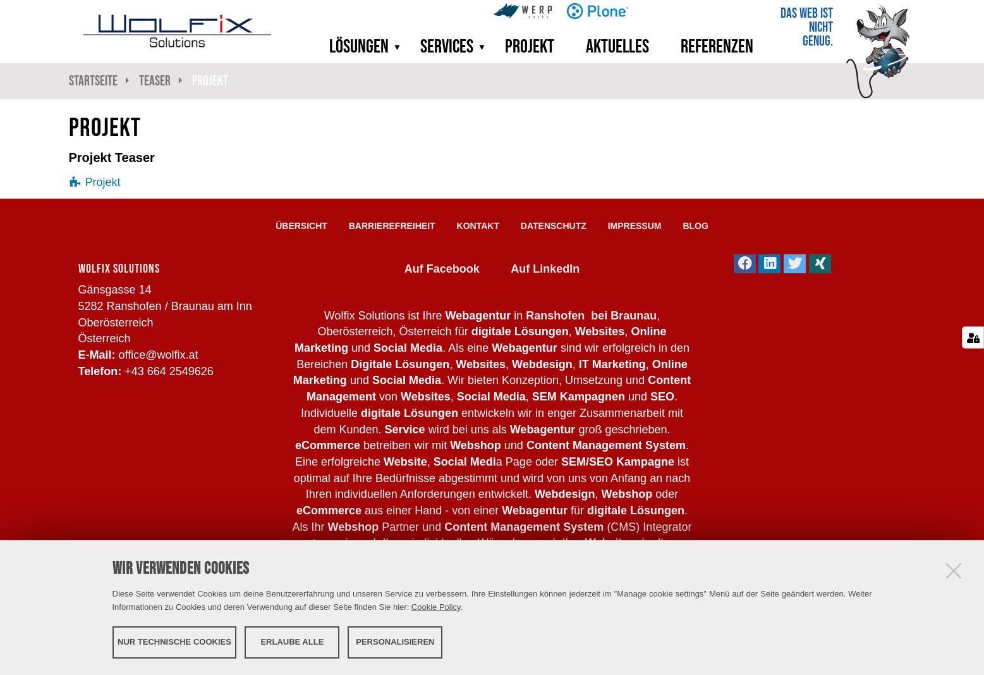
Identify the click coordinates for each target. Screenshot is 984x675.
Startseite (93, 81)
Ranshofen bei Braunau (591, 315)
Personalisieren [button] (395, 642)
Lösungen (359, 46)
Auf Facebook (442, 269)
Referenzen (717, 46)
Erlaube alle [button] (292, 642)
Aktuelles (617, 46)
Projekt (529, 46)
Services (446, 46)
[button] (393, 46)
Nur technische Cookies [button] (174, 642)
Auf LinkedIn (545, 269)
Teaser (155, 81)
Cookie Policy (436, 607)
